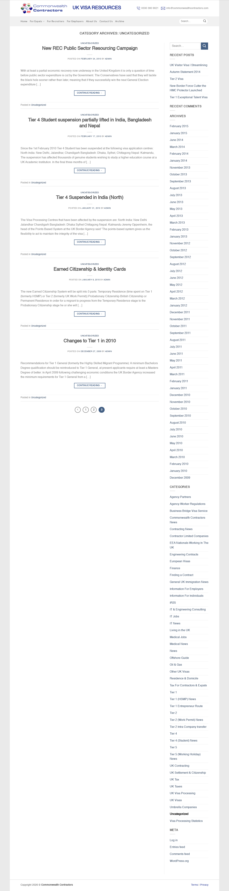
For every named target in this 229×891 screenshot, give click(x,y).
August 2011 (178, 340)
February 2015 (179, 126)
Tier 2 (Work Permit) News (186, 720)
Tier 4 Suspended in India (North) (89, 197)
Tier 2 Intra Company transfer (188, 727)
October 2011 (178, 326)
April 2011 (176, 367)
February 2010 (179, 464)
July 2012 (176, 271)
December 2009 (180, 477)
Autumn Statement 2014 (185, 72)
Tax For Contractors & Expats (188, 685)
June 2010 (176, 436)
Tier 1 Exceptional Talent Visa (189, 97)
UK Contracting (179, 766)
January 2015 (178, 133)
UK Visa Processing (182, 793)
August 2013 (178, 188)
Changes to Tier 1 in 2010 (90, 341)
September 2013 (180, 181)
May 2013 (176, 209)
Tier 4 (173, 733)
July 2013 (176, 195)
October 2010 (178, 409)
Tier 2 (173, 713)
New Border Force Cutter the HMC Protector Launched (188, 88)
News (173, 651)
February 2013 (179, 229)
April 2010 (176, 450)
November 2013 (180, 167)
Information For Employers (186, 589)
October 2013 (178, 174)
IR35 (173, 603)
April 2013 (176, 216)
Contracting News (181, 529)
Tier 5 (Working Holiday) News (185, 757)
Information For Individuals (186, 596)
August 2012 (178, 264)
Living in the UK (180, 630)
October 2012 (178, 250)
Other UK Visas (179, 671)
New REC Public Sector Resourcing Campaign (89, 48)
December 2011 (180, 312)
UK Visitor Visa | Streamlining (188, 65)
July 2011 (176, 347)
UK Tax (174, 779)
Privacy (204, 885)
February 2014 (179, 154)
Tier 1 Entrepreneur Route (186, 706)
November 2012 (180, 243)
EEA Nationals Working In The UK (189, 545)
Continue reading (90, 93)
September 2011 (180, 333)
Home (24, 21)
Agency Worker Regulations (187, 504)
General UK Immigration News (189, 582)
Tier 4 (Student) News (183, 740)
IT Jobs (174, 616)
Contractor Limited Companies (189, 536)
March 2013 (177, 222)
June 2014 (176, 140)
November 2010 (180, 402)
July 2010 (176, 429)
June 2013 (176, 202)
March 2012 (177, 298)
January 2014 (178, 160)
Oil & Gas (176, 664)
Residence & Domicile (184, 678)
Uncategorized (90, 43)
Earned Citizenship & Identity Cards (89, 269)
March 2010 (177, 457)
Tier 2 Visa (176, 79)
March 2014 (177, 147)
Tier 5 (173, 747)
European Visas (180, 561)
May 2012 (176, 285)
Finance (175, 568)
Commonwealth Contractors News (187, 520)
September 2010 (180, 416)
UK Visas (176, 800)
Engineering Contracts (184, 554)
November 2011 (180, 319)
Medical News (179, 644)
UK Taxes (176, 786)
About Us (91, 21)
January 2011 (178, 388)
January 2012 (178, 305)
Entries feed (177, 847)
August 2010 (178, 422)
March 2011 (177, 374)
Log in (174, 840)
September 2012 (180, 257)
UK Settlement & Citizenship (188, 773)
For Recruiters (55, 21)
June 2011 (176, 354)
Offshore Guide (179, 658)
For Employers (75, 21)
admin (108, 59)
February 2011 (179, 381)
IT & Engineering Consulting (188, 609)
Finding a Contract (181, 575)
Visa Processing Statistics (186, 821)
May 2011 (176, 360)
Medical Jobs (178, 637)
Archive (119, 21)
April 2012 (176, 291)
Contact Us (106, 21)
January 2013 (178, 236)
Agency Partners (180, 497)
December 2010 (180, 395)
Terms (194, 885)
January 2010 (178, 471)
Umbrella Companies (183, 807)
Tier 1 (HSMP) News (183, 699)
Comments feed (180, 854)
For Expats (37, 21)
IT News (175, 623)
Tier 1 (173, 692)
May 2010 (176, 443)
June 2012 (176, 278)
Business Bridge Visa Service (189, 511)
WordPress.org (179, 861)
